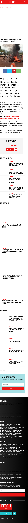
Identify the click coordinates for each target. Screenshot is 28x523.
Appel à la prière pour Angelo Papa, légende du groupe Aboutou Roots (16, 196)
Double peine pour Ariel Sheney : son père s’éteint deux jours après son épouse (17, 164)
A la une (8, 7)
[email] (13, 384)
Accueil (2, 7)
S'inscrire (12, 388)
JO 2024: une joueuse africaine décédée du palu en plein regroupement (16, 362)
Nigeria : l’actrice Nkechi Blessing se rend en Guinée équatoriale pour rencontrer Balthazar (16, 180)
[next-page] (4, 370)
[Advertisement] (14, 23)
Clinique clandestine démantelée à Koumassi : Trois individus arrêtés (16, 330)
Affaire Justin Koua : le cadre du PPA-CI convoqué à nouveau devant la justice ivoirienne (16, 172)
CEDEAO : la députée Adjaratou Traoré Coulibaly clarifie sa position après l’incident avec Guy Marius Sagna (16, 319)
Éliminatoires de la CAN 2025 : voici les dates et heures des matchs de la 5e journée (16, 188)
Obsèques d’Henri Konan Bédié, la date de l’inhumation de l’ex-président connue (16, 351)
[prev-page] (1, 370)
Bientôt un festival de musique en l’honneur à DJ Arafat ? (17, 340)
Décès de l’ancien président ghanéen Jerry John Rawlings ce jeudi (10, 117)
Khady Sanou (13, 145)
